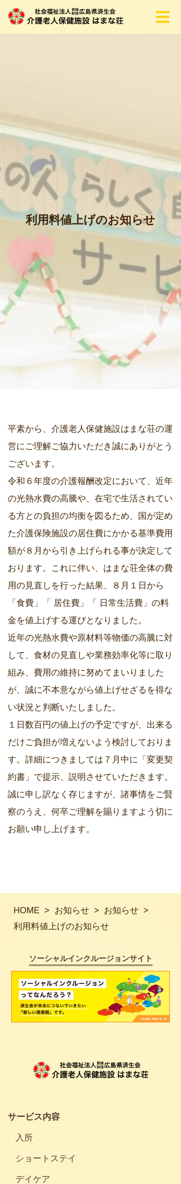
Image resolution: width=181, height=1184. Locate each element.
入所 (24, 1137)
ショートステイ (45, 1158)
